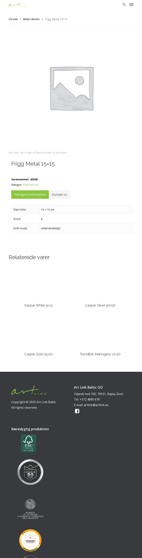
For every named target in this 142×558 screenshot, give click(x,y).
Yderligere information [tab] (30, 195)
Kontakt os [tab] (59, 195)
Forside (13, 19)
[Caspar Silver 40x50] (100, 283)
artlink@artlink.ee (96, 405)
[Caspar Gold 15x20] (38, 332)
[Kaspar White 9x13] (38, 283)
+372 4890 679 (90, 399)
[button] (131, 4)
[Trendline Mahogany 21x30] (100, 332)
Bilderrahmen (31, 19)
